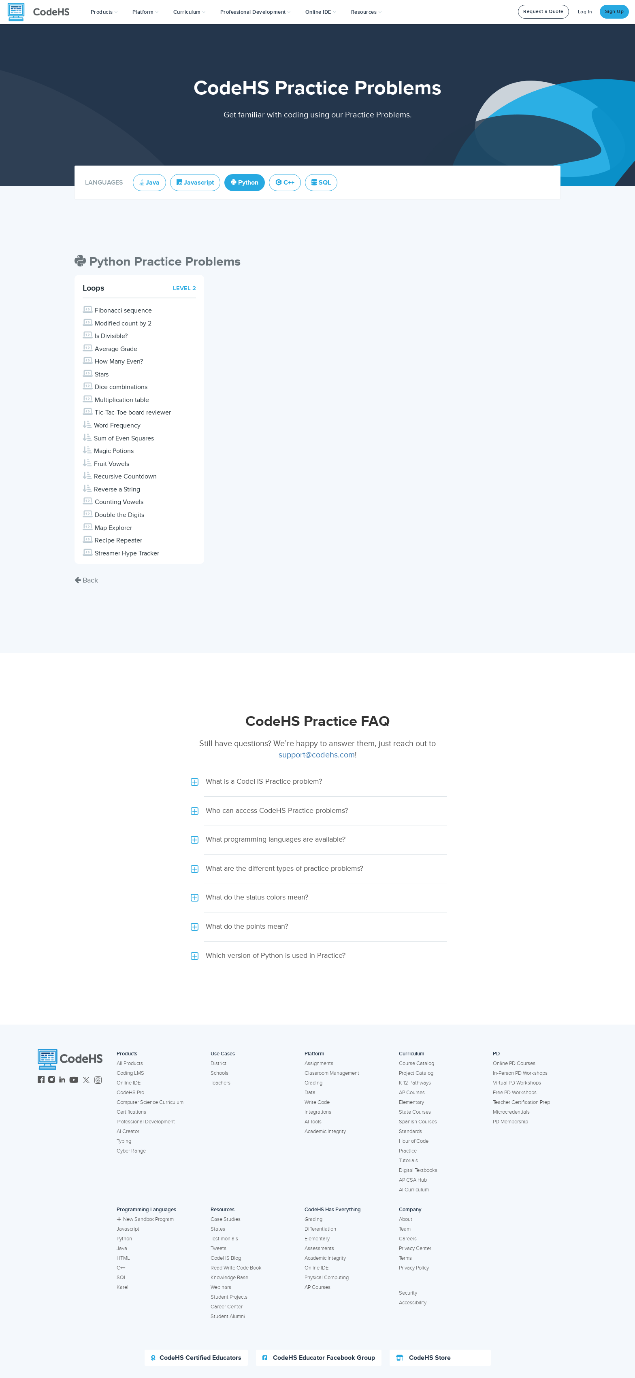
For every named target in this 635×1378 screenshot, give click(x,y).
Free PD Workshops (515, 1092)
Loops (93, 288)
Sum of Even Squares (124, 438)
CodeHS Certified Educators (196, 1358)
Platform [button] (145, 12)
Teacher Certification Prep (521, 1102)
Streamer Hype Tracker (127, 553)
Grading (313, 1083)
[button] (104, 12)
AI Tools (313, 1122)
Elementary (411, 1102)
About (405, 1219)
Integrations (318, 1112)
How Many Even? (119, 361)
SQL (122, 1277)
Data (310, 1092)
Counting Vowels (119, 502)
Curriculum (411, 1054)
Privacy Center (415, 1248)
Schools (219, 1073)
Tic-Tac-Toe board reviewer (133, 412)
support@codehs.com (317, 755)
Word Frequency (117, 425)
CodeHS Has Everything (333, 1209)
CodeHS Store (423, 1358)
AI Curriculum (414, 1190)
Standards (410, 1131)
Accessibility (412, 1302)
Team (405, 1229)
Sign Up (614, 12)
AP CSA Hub (413, 1180)
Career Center (227, 1307)
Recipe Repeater (118, 540)
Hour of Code (413, 1141)
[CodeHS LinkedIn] (62, 1080)
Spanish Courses (418, 1122)
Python (124, 1239)
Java (122, 1248)
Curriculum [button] (189, 12)
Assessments (319, 1248)
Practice (408, 1151)
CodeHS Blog (226, 1258)
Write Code (317, 1102)
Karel (122, 1287)
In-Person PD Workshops (520, 1073)
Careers (408, 1239)
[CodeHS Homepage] (41, 12)
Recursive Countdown (125, 476)
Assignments (319, 1063)
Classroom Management (332, 1073)
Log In (585, 12)
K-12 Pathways (415, 1083)
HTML (123, 1258)
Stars (102, 374)
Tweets (218, 1248)
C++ (121, 1268)
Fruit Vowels (111, 464)
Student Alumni (228, 1316)
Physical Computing (327, 1277)
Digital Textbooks (418, 1170)
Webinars (221, 1287)
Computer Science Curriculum (150, 1102)
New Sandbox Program (145, 1219)
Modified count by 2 (123, 323)
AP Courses (412, 1092)
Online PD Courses (514, 1063)
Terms (405, 1258)
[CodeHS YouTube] (74, 1080)
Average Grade (116, 349)
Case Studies (226, 1219)
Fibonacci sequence (123, 310)
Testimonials (224, 1239)
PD (496, 1054)
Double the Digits (119, 515)
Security (408, 1293)
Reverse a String (117, 489)
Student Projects (229, 1297)
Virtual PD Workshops (517, 1083)
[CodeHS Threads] (98, 1080)
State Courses (415, 1112)
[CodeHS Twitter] (86, 1080)
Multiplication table (122, 400)
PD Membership (510, 1122)
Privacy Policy (414, 1268)
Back (86, 580)
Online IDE (129, 1083)
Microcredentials (511, 1112)
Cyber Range (131, 1151)
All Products (130, 1063)
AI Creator (128, 1131)
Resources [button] (366, 12)
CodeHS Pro (130, 1092)
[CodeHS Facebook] (41, 1080)
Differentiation (320, 1229)
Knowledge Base (229, 1277)
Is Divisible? (111, 336)
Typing (124, 1141)
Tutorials (408, 1160)
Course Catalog (416, 1063)
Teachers (220, 1083)
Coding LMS (130, 1073)
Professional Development (146, 1122)
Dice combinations (121, 387)
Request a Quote (543, 12)
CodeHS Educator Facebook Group (318, 1358)
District (218, 1063)
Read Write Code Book (236, 1268)
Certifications (131, 1112)
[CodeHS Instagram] (51, 1080)
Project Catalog (416, 1073)
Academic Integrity (325, 1131)
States (218, 1229)
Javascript (128, 1229)
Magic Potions (114, 451)
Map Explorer (113, 528)
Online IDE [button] (321, 12)
